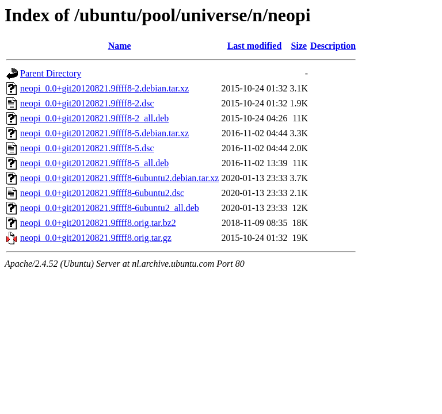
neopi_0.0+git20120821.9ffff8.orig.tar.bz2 (98, 223)
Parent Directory (50, 73)
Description (333, 46)
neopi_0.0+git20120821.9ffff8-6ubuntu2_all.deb (109, 208)
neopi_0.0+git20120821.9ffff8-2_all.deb (94, 118)
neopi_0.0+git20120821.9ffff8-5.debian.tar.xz (104, 133)
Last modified (254, 46)
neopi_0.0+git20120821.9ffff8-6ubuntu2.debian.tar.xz (119, 178)
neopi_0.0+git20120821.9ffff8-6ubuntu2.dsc (102, 193)
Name (119, 46)
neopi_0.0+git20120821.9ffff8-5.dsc (87, 148)
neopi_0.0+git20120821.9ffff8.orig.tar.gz (96, 238)
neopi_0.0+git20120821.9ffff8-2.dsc (87, 103)
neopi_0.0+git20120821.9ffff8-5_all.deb (94, 163)
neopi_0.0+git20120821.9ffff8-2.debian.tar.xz (104, 88)
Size (299, 46)
